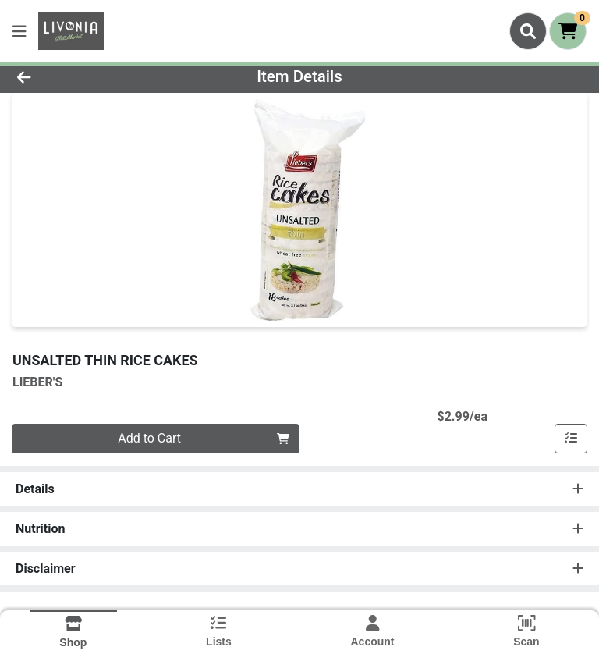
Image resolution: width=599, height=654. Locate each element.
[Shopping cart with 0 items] (568, 31)
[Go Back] (84, 76)
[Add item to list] (571, 438)
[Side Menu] (19, 31)
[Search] (528, 31)
